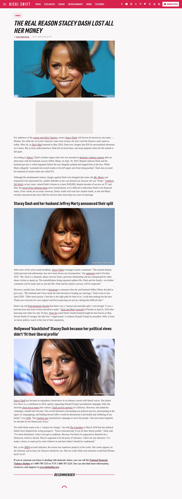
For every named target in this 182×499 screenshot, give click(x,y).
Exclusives (49, 4)
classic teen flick (45, 137)
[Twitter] (136, 4)
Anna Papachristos (22, 37)
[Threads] (149, 4)
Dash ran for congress (62, 407)
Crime (89, 4)
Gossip (61, 4)
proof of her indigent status (35, 188)
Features (99, 4)
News (38, 4)
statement (90, 273)
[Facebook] (122, 4)
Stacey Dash (71, 137)
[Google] (154, 4)
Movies (17, 15)
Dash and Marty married (72, 309)
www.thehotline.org (49, 467)
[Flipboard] (145, 4)
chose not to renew (30, 407)
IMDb (27, 447)
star (42, 418)
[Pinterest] (140, 4)
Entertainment (75, 4)
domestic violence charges (92, 157)
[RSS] (159, 4)
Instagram (53, 289)
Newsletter (171, 4)
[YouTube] (126, 4)
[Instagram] (131, 4)
